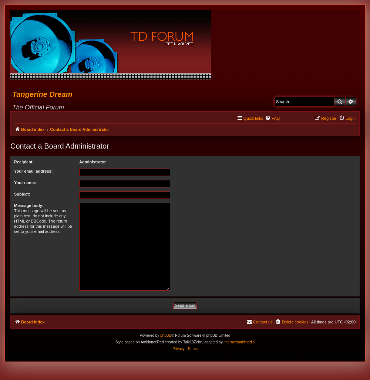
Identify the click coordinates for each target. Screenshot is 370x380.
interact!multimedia (239, 342)
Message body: (28, 205)
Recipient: (24, 162)
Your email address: (33, 171)
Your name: (25, 182)
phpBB (165, 335)
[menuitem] (272, 118)
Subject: (22, 194)
